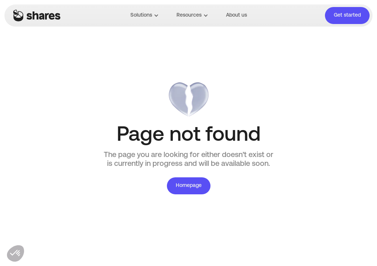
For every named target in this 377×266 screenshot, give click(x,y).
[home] (37, 15)
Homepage (189, 185)
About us (236, 15)
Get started (347, 15)
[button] (144, 15)
